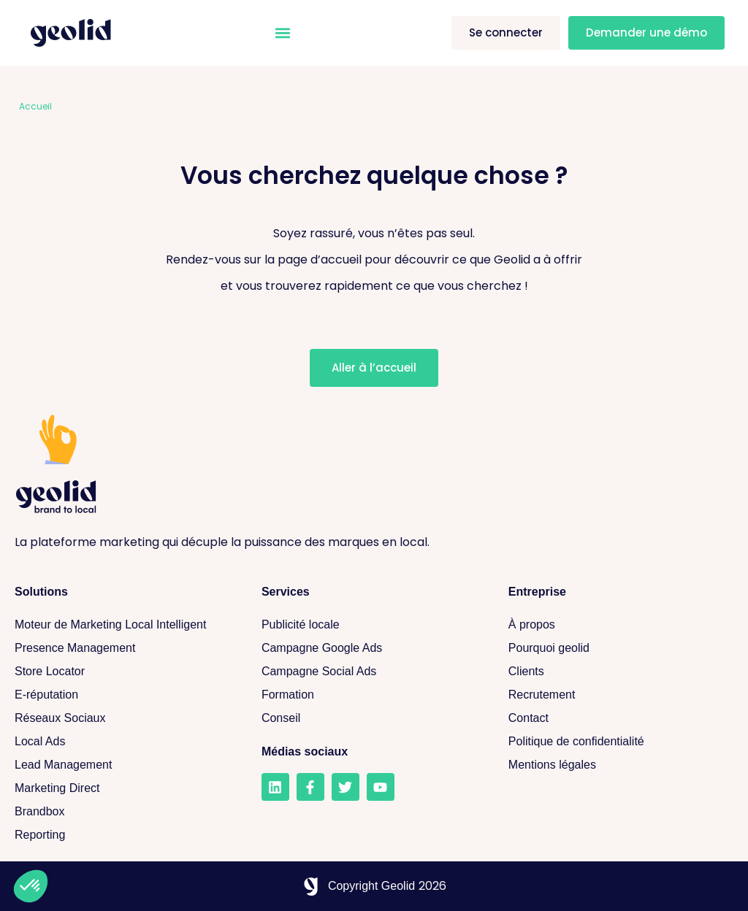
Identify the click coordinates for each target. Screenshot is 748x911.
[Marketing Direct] (123, 788)
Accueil (35, 106)
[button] (282, 33)
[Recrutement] (617, 695)
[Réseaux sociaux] (123, 718)
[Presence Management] (123, 648)
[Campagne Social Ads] (370, 671)
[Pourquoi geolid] (617, 648)
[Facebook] (310, 787)
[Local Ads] (123, 741)
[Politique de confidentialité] (617, 741)
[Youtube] (380, 787)
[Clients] (617, 671)
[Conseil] (370, 718)
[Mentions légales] (617, 765)
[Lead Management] (123, 765)
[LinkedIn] (275, 787)
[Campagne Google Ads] (370, 648)
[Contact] (617, 718)
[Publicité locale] (370, 625)
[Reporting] (123, 835)
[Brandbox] (123, 811)
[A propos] (617, 625)
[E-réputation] (123, 695)
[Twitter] (345, 787)
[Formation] (370, 695)
